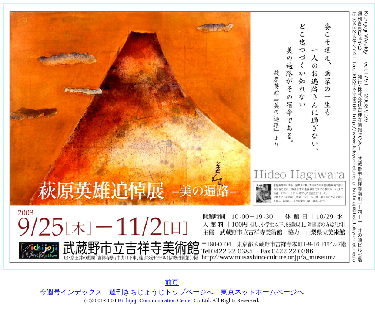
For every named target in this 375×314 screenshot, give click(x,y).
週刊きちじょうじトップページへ (161, 292)
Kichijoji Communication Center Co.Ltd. (164, 300)
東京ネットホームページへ (262, 292)
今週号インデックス (71, 292)
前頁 (172, 282)
